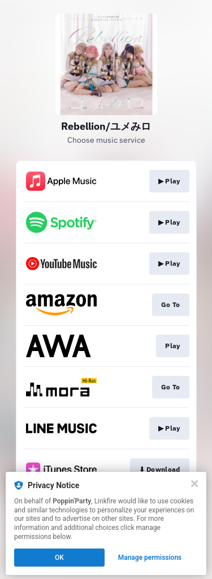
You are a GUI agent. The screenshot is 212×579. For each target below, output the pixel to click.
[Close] (194, 484)
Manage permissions (150, 558)
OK (59, 558)
